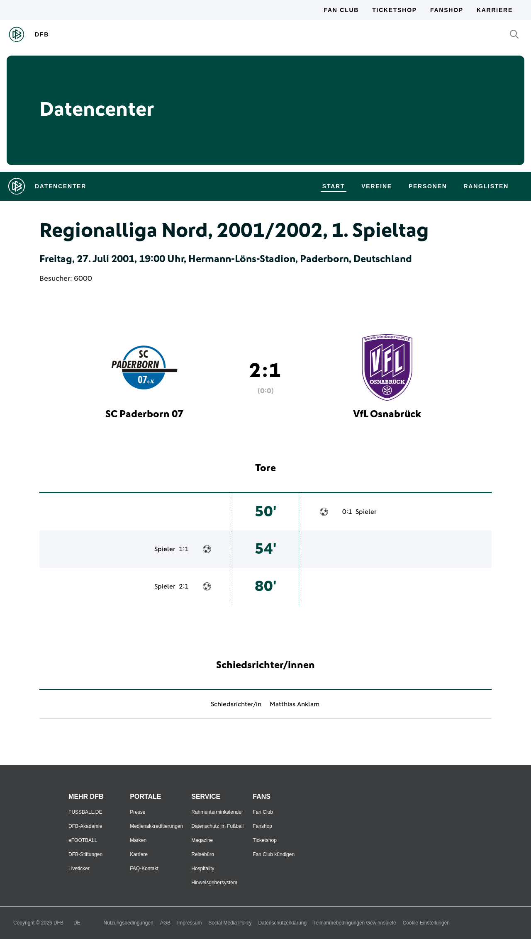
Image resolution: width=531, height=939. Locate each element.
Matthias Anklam (294, 704)
